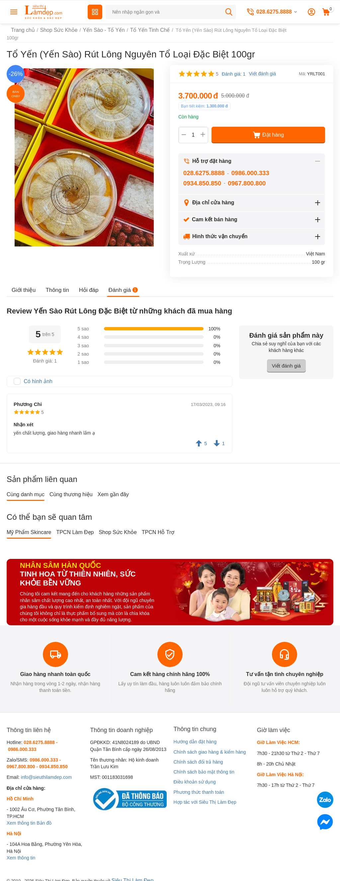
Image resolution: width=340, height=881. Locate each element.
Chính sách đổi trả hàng (198, 756)
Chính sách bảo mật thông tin (203, 766)
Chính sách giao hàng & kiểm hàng (209, 745)
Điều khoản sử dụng (194, 776)
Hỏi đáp (86, 284)
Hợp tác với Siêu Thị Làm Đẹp (204, 796)
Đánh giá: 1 (234, 68)
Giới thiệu (23, 284)
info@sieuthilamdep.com (46, 771)
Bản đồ (44, 817)
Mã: (302, 68)
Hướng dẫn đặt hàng (194, 735)
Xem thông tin (21, 817)
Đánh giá (119, 284)
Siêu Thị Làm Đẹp (130, 874)
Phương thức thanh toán (198, 785)
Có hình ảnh (36, 375)
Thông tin (55, 284)
